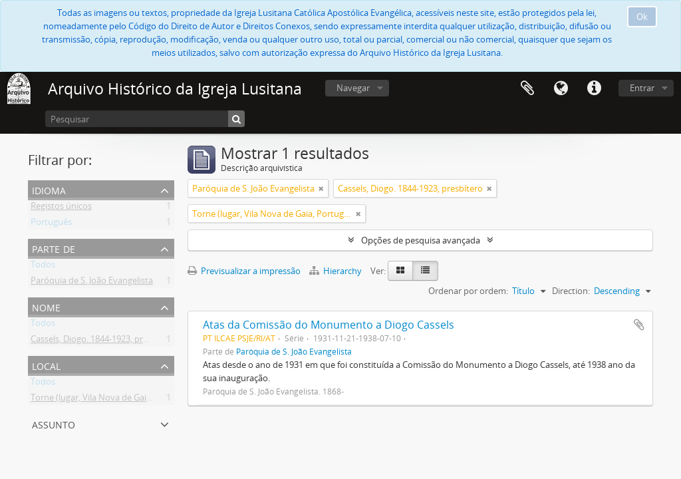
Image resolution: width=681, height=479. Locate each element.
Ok (642, 17)
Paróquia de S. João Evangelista (92, 283)
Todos (43, 267)
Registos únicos (61, 208)
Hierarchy (336, 271)
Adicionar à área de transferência (639, 324)
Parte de (53, 248)
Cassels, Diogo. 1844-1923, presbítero (103, 341)
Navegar (353, 88)
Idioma (560, 88)
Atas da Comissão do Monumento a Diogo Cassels (328, 324)
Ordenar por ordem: (468, 291)
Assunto (53, 423)
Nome (46, 306)
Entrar (642, 88)
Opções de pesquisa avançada (420, 240)
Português (51, 224)
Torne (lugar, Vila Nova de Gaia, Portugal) (111, 400)
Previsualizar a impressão (244, 271)
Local (46, 365)
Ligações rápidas (594, 88)
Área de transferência (527, 88)
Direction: (571, 291)
